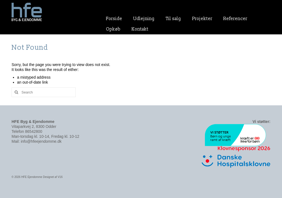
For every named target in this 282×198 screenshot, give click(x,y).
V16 (60, 176)
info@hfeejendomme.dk (41, 141)
